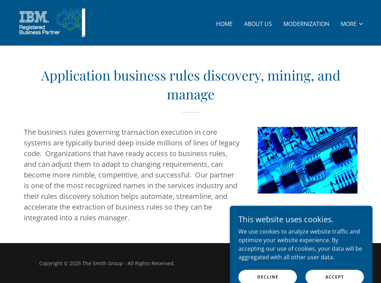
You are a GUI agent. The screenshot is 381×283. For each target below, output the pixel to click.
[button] (352, 24)
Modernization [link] (306, 24)
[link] (51, 22)
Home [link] (224, 24)
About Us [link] (258, 24)
